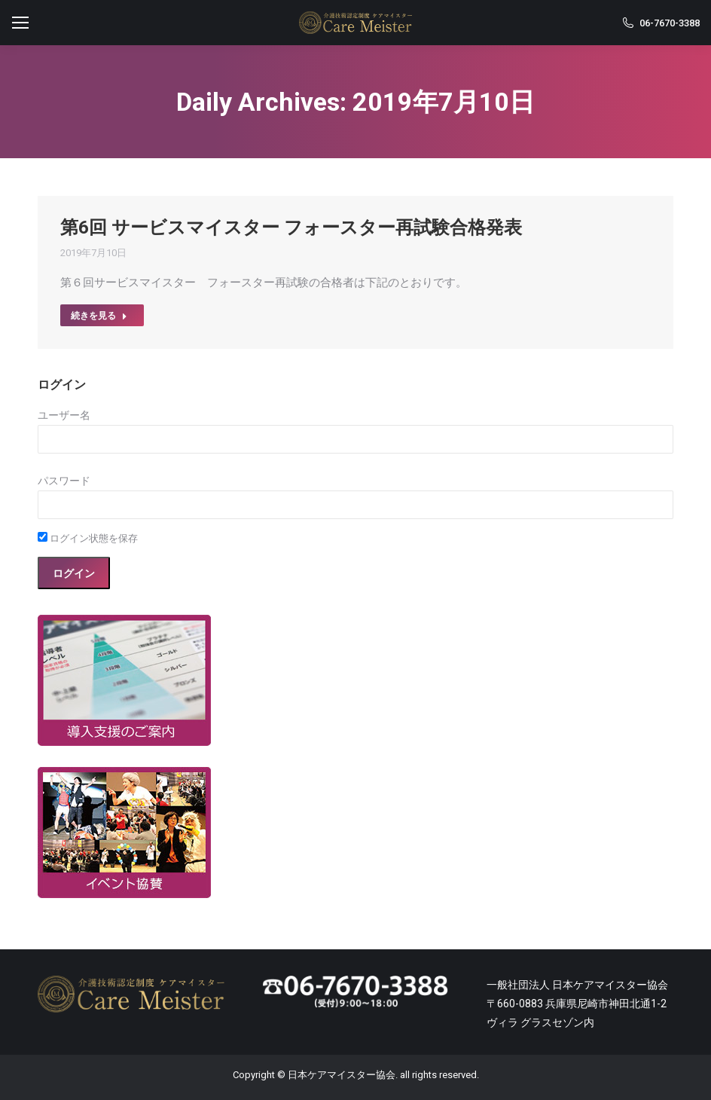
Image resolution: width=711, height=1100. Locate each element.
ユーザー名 (64, 415)
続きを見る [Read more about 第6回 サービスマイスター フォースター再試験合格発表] (99, 315)
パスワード (64, 481)
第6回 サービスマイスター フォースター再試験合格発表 (291, 227)
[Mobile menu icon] (20, 23)
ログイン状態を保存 (88, 538)
